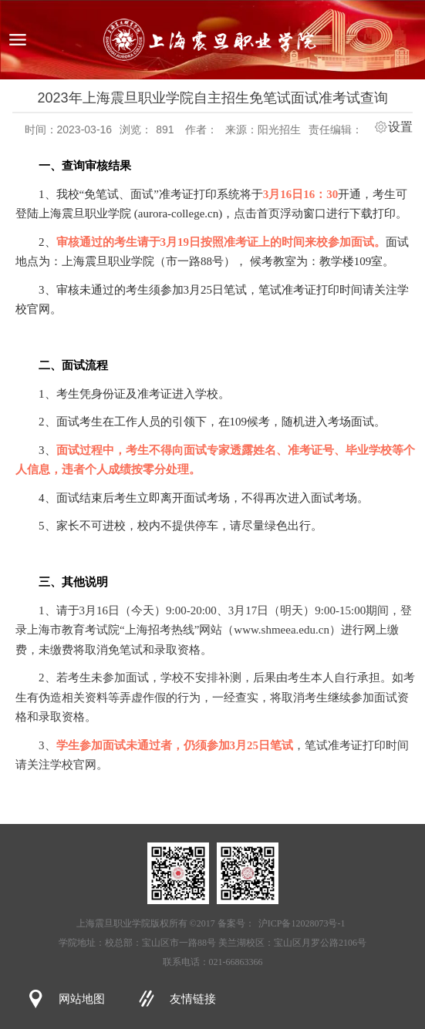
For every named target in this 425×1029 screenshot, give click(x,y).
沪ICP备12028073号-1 (302, 923)
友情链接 (193, 999)
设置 (400, 127)
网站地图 (82, 999)
